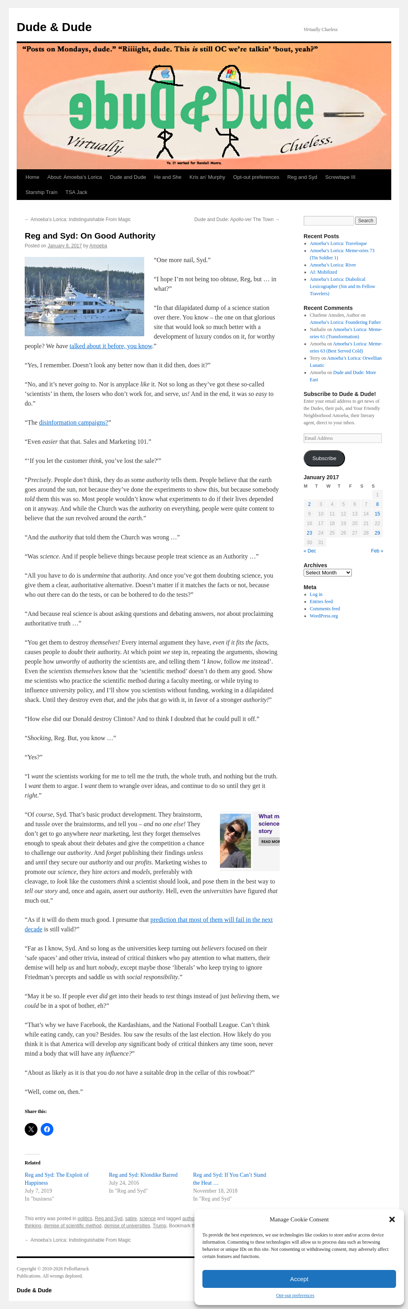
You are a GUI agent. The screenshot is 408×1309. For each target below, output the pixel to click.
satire (131, 1218)
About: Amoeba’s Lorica (74, 177)
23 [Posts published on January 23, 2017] (309, 533)
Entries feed (321, 601)
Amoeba (98, 246)
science (147, 1218)
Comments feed (325, 608)
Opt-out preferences (295, 1295)
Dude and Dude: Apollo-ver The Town (237, 219)
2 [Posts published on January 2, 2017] (309, 504)
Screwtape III (340, 177)
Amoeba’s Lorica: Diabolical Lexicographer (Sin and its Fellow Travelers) (342, 286)
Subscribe (324, 458)
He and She (168, 177)
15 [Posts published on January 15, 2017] (377, 514)
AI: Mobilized (323, 272)
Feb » (377, 551)
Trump (159, 1226)
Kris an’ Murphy (208, 177)
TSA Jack (76, 192)
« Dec (310, 551)
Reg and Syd (302, 177)
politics (85, 1218)
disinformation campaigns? (73, 422)
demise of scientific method (73, 1226)
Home (32, 177)
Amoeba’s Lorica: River (333, 265)
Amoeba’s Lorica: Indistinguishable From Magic (78, 219)
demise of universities (127, 1226)
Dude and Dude (128, 177)
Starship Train (41, 192)
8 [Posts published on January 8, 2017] (377, 504)
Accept (299, 1279)
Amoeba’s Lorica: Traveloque (338, 243)
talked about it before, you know (111, 346)
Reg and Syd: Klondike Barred (143, 1175)
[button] (392, 1219)
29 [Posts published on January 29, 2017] (377, 533)
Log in (316, 594)
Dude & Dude (54, 26)
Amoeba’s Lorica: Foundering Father (345, 322)
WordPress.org (324, 616)
